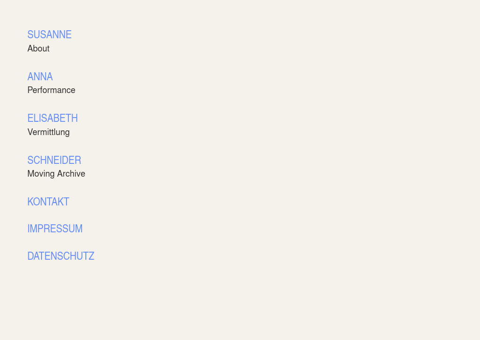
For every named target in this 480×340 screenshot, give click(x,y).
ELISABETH (52, 117)
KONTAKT (48, 201)
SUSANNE (49, 34)
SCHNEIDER (54, 159)
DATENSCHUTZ (60, 255)
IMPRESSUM (55, 228)
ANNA (40, 76)
